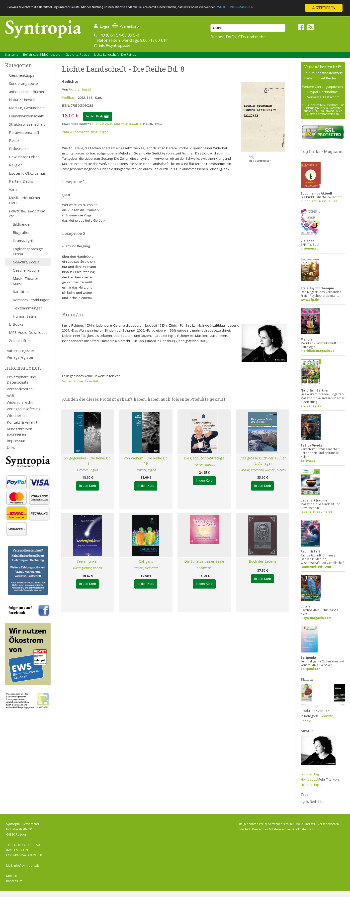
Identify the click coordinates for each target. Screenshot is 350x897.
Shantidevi (204, 568)
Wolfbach (69, 97)
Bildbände (21, 224)
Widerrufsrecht (20, 402)
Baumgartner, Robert (87, 568)
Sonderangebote (23, 83)
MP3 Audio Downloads (28, 332)
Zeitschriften (20, 340)
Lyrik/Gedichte (312, 801)
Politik (14, 140)
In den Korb (97, 116)
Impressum (16, 440)
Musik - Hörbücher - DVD (26, 200)
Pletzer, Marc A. (204, 464)
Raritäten (21, 291)
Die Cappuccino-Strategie (204, 458)
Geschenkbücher (27, 270)
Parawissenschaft (24, 132)
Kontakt (11, 876)
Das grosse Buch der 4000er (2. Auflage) (263, 461)
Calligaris (146, 561)
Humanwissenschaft (26, 115)
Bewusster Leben (24, 156)
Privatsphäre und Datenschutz (21, 379)
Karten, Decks (21, 181)
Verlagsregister (20, 357)
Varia (13, 189)
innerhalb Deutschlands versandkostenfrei (117, 123)
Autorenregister (20, 350)
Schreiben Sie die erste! (80, 381)
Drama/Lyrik (23, 240)
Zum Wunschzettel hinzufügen (85, 132)
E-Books (16, 324)
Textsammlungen (28, 307)
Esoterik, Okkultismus (27, 173)
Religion (15, 164)
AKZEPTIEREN (323, 7)
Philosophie (19, 148)
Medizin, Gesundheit (26, 107)
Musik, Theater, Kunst (26, 281)
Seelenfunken (87, 561)
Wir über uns (17, 415)
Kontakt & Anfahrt (22, 422)
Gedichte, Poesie (77, 54)
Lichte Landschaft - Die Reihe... (115, 54)
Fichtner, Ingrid (80, 89)
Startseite (11, 54)
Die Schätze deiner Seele (204, 561)
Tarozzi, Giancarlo (145, 568)
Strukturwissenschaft (27, 124)
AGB (10, 395)
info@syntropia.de (114, 45)
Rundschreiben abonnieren (19, 431)
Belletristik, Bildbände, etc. (42, 54)
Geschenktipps (21, 75)
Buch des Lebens (262, 561)
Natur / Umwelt (22, 99)
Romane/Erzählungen (31, 299)
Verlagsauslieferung (24, 408)
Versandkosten (20, 388)
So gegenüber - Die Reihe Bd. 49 (87, 461)
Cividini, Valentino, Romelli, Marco (262, 470)
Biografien (21, 232)
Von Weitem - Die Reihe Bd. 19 (146, 461)
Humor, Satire (25, 316)
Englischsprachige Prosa (28, 251)
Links (11, 447)
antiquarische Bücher (27, 91)
